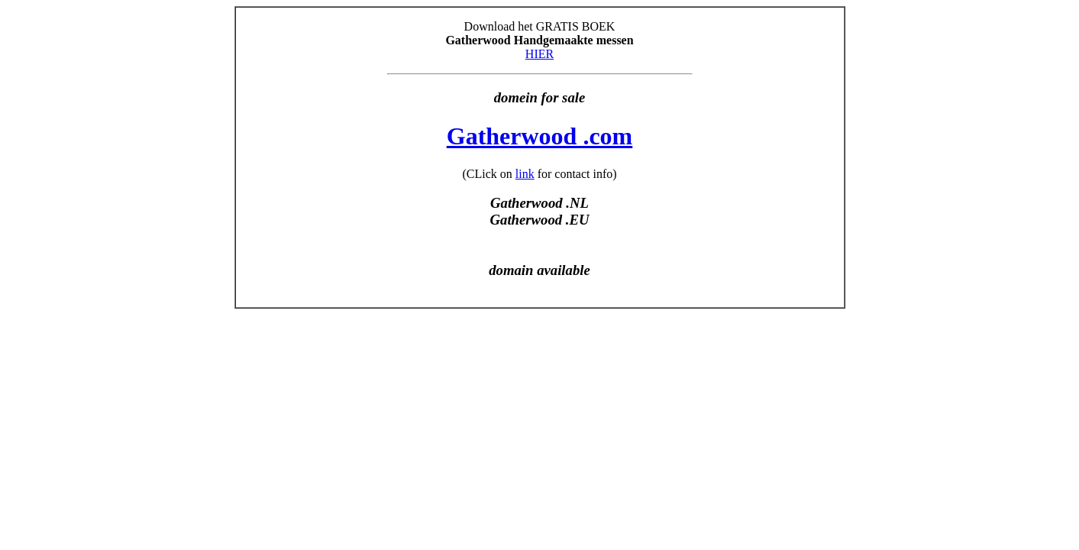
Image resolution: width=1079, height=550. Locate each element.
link (525, 173)
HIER (539, 53)
